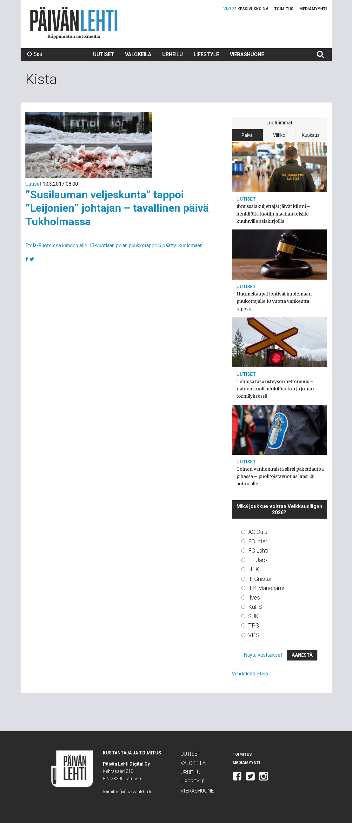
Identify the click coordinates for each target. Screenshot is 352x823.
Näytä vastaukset (263, 655)
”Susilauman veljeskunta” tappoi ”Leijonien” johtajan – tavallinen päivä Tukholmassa (117, 208)
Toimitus (283, 9)
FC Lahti (258, 550)
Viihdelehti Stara (250, 674)
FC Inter (258, 541)
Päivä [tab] (247, 135)
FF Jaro (257, 560)
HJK (253, 569)
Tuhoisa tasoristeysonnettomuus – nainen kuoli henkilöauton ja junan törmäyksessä (275, 389)
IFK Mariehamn (267, 588)
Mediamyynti (313, 9)
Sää (34, 54)
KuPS (255, 606)
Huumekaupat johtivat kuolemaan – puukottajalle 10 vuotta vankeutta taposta (276, 301)
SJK (253, 616)
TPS (253, 625)
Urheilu (172, 54)
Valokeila (138, 54)
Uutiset (103, 54)
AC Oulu (257, 531)
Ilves (254, 597)
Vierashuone (247, 54)
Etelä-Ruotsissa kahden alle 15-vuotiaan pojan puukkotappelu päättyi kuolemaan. (114, 245)
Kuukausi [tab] (311, 135)
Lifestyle (206, 54)
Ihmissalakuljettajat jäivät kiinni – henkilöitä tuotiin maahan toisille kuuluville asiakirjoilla (273, 213)
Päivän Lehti (73, 23)
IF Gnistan (260, 578)
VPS (253, 635)
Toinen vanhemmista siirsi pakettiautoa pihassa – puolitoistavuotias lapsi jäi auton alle (280, 476)
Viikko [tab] (279, 135)
